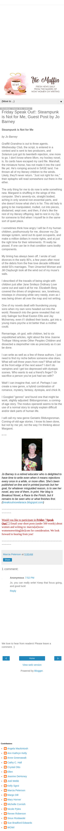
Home (32, 658)
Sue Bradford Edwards (19, 822)
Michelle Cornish (16, 804)
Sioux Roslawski (16, 818)
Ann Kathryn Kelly (17, 753)
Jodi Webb (13, 781)
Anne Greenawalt (16, 757)
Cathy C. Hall (14, 762)
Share (7, 560)
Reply (13, 591)
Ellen (10, 771)
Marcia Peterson (16, 790)
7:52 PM (29, 577)
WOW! (11, 827)
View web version (32, 664)
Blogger (38, 670)
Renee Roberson (16, 813)
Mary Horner (14, 799)
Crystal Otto (13, 767)
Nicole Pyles (14, 809)
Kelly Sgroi (13, 785)
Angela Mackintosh (17, 748)
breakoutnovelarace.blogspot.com (23, 502)
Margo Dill (12, 795)
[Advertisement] (32, 37)
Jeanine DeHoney (17, 776)
